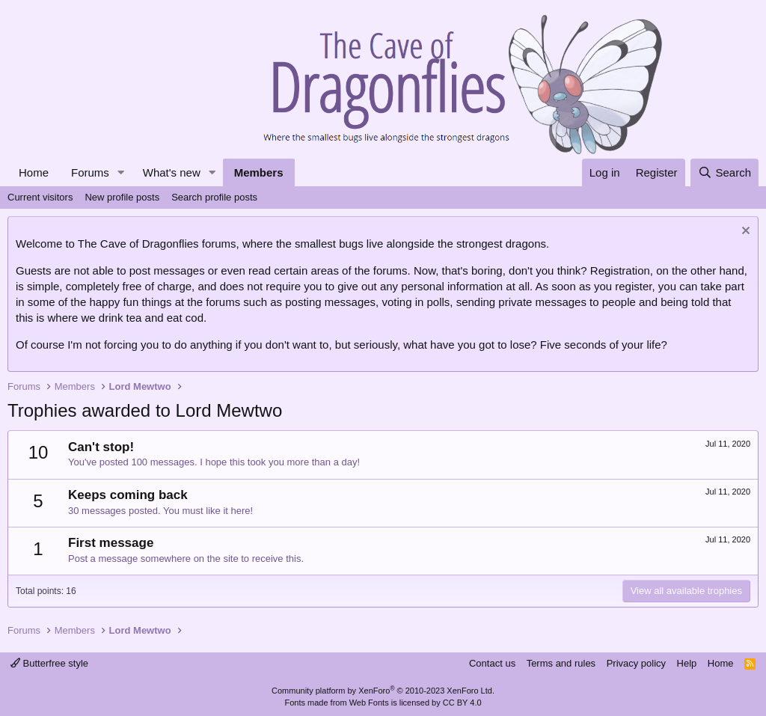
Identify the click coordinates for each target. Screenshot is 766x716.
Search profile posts (214, 197)
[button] (121, 172)
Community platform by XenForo (383, 690)
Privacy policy (636, 663)
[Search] (724, 172)
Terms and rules (561, 663)
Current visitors (40, 197)
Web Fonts (369, 702)
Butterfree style (49, 663)
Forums (90, 172)
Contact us (492, 663)
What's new (171, 172)
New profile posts (122, 197)
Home (34, 172)
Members (259, 172)
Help (687, 663)
